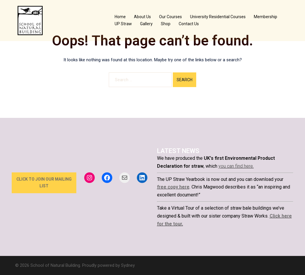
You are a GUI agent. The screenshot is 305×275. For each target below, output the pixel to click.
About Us (142, 16)
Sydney (128, 265)
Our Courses (170, 16)
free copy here (173, 187)
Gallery (146, 23)
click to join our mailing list (44, 183)
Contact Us (189, 23)
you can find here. (236, 166)
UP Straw (123, 23)
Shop (165, 23)
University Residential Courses (218, 16)
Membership (265, 16)
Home (120, 16)
